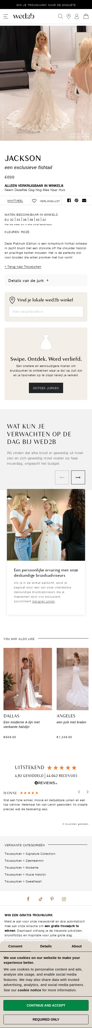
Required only (46, 1019)
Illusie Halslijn (36, 874)
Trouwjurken (13, 853)
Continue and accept (46, 1005)
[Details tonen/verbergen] (47, 280)
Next (78, 477)
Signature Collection (40, 853)
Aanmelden (76, 16)
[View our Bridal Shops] (69, 16)
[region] (46, 808)
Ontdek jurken (46, 388)
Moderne (32, 867)
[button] (79, 792)
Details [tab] (46, 946)
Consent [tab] (15, 946)
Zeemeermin (34, 860)
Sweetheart (34, 881)
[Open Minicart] (86, 16)
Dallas (11, 716)
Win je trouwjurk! (46, 4)
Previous (62, 477)
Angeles (66, 716)
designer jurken (43, 601)
